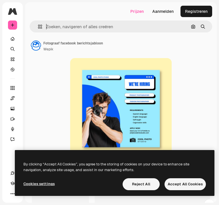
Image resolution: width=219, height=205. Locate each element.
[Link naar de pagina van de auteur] (36, 45)
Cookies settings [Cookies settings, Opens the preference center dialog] (39, 183)
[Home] (12, 38)
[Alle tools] (12, 88)
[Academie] (12, 183)
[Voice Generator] (15, 129)
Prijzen (137, 11)
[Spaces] (15, 98)
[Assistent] (15, 139)
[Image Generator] (15, 108)
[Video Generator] (15, 118)
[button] (38, 26)
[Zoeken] (12, 49)
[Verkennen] (12, 69)
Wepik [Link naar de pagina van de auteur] (48, 49)
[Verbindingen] (12, 173)
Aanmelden (163, 11)
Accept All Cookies (185, 184)
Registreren (196, 11)
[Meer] (12, 193)
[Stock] (12, 59)
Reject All (141, 184)
